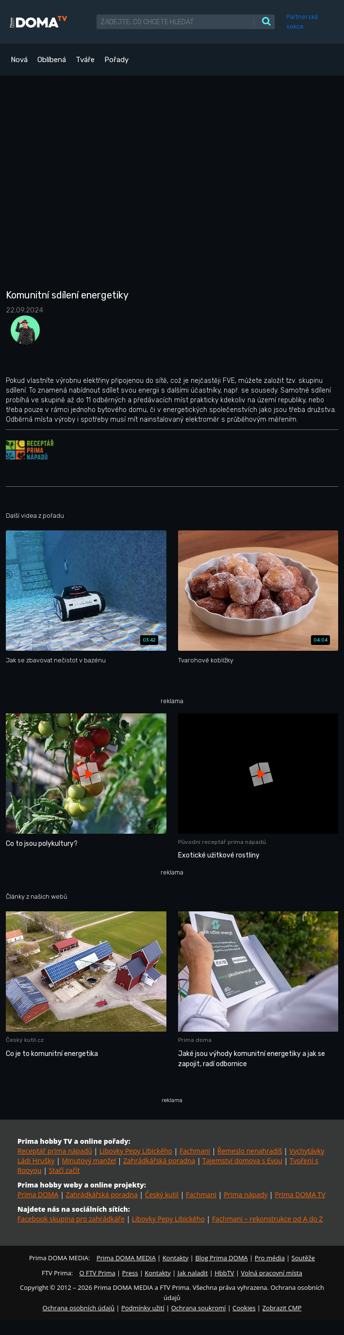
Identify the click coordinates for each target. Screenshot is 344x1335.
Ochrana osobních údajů (79, 1307)
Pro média (270, 1257)
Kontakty (176, 1257)
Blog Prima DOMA (221, 1257)
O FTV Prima (97, 1273)
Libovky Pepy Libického (135, 1150)
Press (130, 1273)
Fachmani (195, 1150)
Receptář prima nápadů (54, 1150)
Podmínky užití (142, 1307)
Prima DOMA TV (300, 1194)
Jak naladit (193, 1273)
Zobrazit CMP (282, 1307)
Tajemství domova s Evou (242, 1160)
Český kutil (162, 1194)
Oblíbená (51, 59)
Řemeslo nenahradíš (249, 1150)
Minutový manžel (89, 1160)
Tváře (85, 59)
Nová (19, 59)
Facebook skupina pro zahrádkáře (71, 1218)
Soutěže (303, 1257)
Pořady (116, 59)
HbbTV (224, 1273)
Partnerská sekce (302, 21)
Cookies (243, 1307)
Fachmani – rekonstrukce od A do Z (267, 1218)
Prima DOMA (38, 1194)
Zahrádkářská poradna (159, 1160)
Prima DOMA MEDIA (126, 1257)
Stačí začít (64, 1170)
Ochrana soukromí (198, 1307)
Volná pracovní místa (271, 1273)
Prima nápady (245, 1194)
